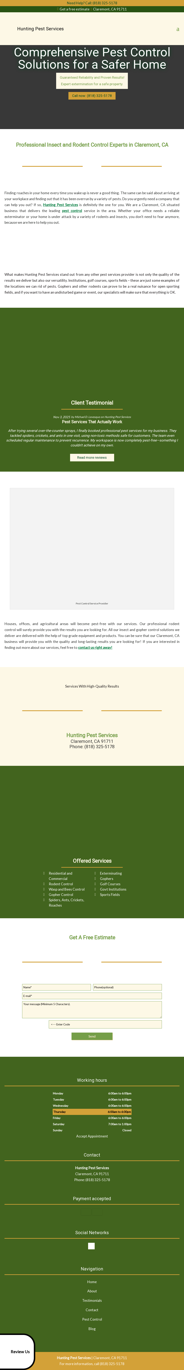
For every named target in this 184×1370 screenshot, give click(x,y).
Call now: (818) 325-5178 (92, 96)
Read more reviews (92, 457)
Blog (92, 1329)
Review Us (15, 1351)
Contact (92, 1310)
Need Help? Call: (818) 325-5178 (92, 3)
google (91, 1246)
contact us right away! (95, 647)
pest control (72, 211)
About (92, 1291)
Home (92, 1282)
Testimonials (92, 1300)
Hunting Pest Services (60, 205)
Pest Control (92, 1319)
